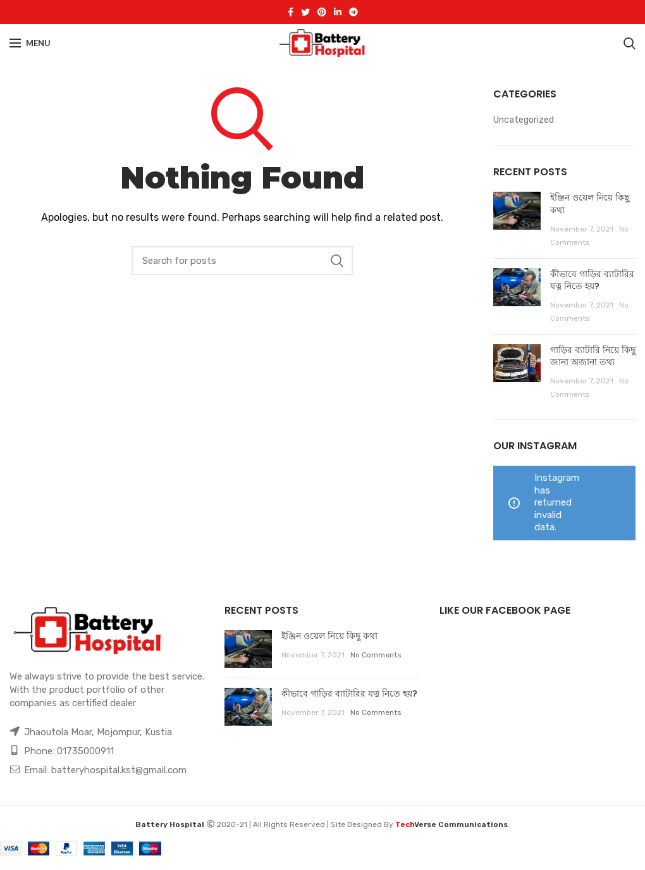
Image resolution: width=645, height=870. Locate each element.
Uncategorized (523, 120)
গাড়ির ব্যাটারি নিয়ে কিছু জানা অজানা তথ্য (593, 356)
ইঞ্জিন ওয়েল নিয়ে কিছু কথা (589, 203)
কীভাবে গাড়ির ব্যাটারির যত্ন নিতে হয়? (592, 280)
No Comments (376, 654)
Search (337, 260)
